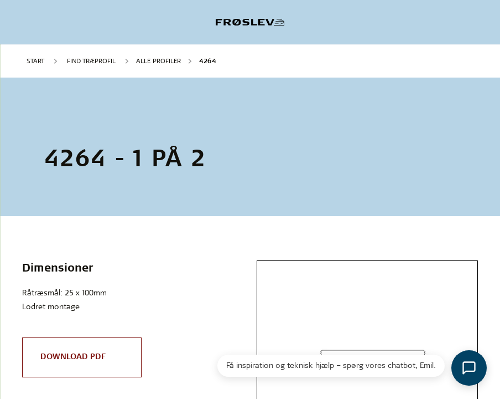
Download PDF (73, 356)
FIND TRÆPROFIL (91, 61)
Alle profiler (158, 61)
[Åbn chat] (469, 368)
